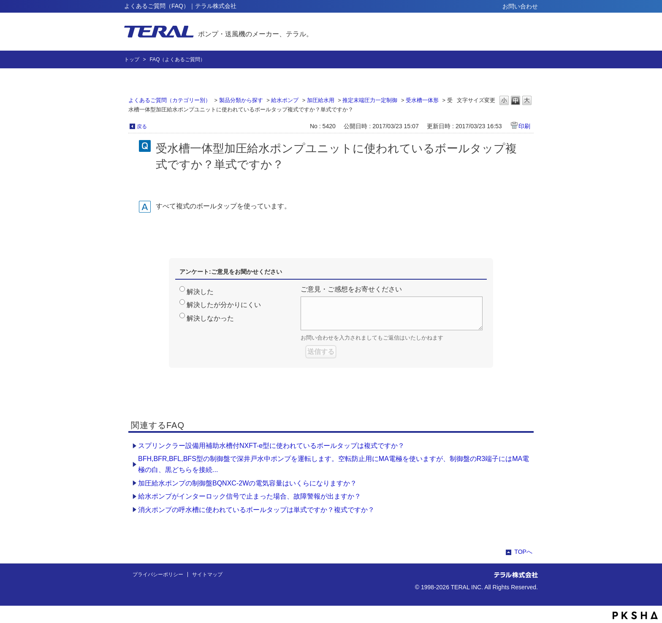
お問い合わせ (520, 6)
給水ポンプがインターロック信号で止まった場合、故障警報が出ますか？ (249, 496)
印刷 (524, 126)
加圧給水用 (320, 100)
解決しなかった (210, 318)
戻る (142, 126)
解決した (200, 291)
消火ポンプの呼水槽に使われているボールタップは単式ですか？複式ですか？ (256, 509)
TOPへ (523, 551)
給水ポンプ (284, 100)
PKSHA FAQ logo (635, 615)
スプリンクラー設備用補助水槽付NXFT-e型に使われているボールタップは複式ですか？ (271, 445)
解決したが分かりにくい (224, 304)
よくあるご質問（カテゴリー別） (169, 100)
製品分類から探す (241, 100)
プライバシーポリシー (158, 574)
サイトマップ (207, 574)
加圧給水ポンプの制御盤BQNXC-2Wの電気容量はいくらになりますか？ (247, 483)
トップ (131, 59)
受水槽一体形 (422, 100)
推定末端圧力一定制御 (369, 100)
